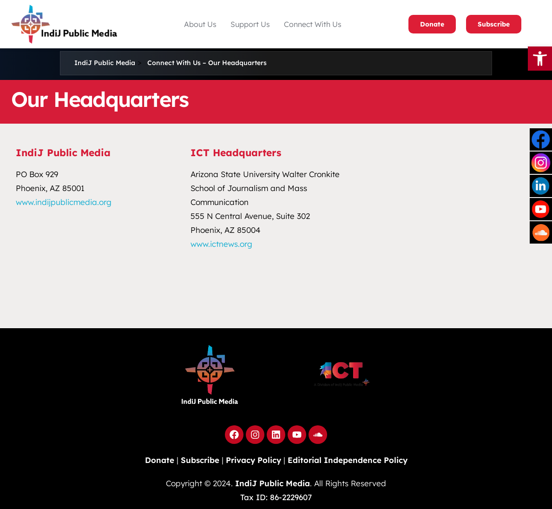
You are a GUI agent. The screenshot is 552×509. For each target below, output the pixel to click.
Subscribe (494, 24)
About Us (200, 24)
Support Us (250, 24)
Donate (432, 24)
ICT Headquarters (236, 152)
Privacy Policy (253, 460)
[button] (200, 24)
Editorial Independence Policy (347, 460)
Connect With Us (313, 24)
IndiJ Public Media (63, 152)
